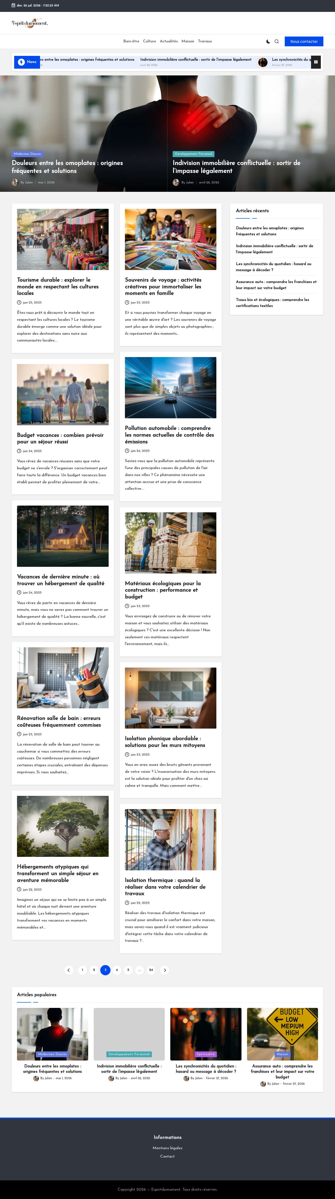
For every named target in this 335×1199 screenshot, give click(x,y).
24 (151, 970)
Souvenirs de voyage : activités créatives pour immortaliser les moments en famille (163, 287)
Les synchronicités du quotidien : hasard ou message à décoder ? (273, 267)
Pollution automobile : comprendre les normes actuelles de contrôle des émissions (169, 435)
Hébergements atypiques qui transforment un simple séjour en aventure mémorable (57, 873)
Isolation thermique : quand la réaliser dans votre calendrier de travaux (165, 887)
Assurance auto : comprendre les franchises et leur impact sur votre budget (276, 285)
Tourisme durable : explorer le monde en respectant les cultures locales (57, 287)
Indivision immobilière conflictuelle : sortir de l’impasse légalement (206, 60)
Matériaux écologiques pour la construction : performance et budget (163, 590)
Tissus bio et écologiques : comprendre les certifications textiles (272, 303)
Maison (282, 1054)
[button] (304, 41)
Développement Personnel (193, 154)
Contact (167, 1156)
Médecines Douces (27, 154)
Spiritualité (205, 1054)
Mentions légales (167, 1148)
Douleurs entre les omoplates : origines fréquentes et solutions (92, 60)
